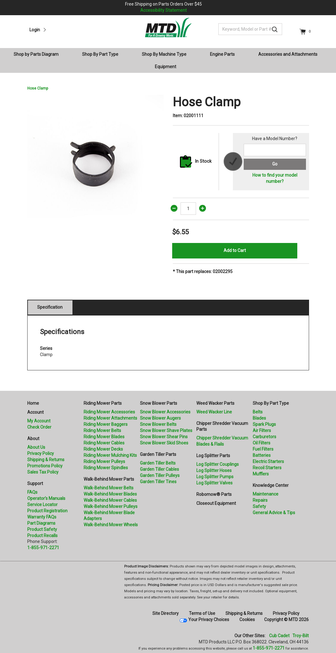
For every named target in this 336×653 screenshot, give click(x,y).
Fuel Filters (263, 449)
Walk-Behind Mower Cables (110, 500)
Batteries (262, 455)
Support (35, 483)
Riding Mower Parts (103, 403)
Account (35, 412)
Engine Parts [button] (222, 54)
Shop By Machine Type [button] (164, 54)
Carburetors (264, 436)
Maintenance (265, 494)
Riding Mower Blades (104, 436)
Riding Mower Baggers (106, 424)
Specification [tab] (50, 307)
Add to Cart (235, 250)
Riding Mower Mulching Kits (110, 455)
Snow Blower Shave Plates (166, 430)
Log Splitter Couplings (217, 464)
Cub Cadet (279, 635)
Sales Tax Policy (43, 472)
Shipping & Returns (45, 459)
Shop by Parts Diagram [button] (36, 54)
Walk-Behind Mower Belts (108, 487)
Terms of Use (202, 613)
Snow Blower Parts (158, 403)
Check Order (39, 427)
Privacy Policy (40, 453)
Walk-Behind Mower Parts (109, 479)
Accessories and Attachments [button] (287, 54)
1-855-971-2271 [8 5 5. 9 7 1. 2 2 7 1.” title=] (43, 547)
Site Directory (165, 613)
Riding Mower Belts (102, 430)
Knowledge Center (271, 485)
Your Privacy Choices (208, 619)
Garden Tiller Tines (158, 481)
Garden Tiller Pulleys (160, 475)
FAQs (32, 492)
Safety (259, 506)
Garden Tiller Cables (159, 469)
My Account (38, 420)
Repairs (260, 500)
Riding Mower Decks (103, 449)
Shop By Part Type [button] (100, 54)
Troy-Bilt (300, 635)
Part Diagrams (41, 523)
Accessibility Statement (163, 10)
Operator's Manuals (46, 498)
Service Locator (42, 504)
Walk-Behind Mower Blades (110, 494)
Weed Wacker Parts (215, 403)
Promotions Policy (45, 465)
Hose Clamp (37, 88)
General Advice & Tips (274, 512)
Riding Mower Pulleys (104, 461)
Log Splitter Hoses (214, 470)
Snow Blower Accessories (165, 411)
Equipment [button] (165, 66)
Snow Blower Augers (160, 418)
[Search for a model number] (275, 150)
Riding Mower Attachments (110, 418)
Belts (258, 411)
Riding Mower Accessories (109, 411)
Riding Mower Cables (104, 442)
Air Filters (262, 430)
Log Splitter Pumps (214, 476)
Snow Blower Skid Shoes (164, 442)
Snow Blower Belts (158, 424)
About (33, 438)
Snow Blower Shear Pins (164, 436)
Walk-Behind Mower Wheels (111, 524)
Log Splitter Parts (213, 455)
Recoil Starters (267, 467)
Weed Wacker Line (214, 411)
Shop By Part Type (271, 403)
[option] (95, 163)
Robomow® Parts (214, 494)
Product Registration (47, 510)
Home (33, 403)
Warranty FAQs (41, 516)
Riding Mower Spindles (106, 467)
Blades (259, 418)
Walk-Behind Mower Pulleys (110, 506)
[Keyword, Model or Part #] (250, 29)
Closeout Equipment (216, 503)
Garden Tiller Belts (158, 463)
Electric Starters (268, 461)
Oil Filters (261, 442)
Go (274, 163)
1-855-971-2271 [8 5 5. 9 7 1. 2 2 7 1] (269, 648)
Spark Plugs (264, 424)
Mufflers (261, 473)
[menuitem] (38, 54)
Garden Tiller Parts (158, 454)
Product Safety (42, 529)
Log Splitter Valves (214, 482)
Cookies (247, 619)
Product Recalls (42, 535)
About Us (36, 447)
